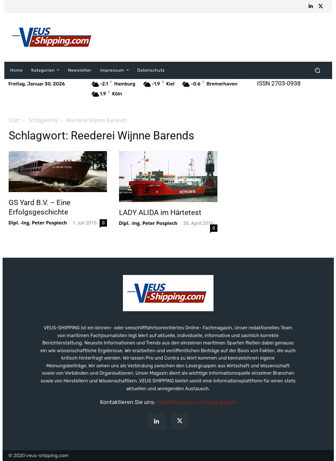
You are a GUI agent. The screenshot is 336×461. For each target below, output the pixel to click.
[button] (317, 70)
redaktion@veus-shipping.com (196, 402)
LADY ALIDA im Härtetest (160, 212)
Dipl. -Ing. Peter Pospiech (38, 222)
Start (14, 120)
